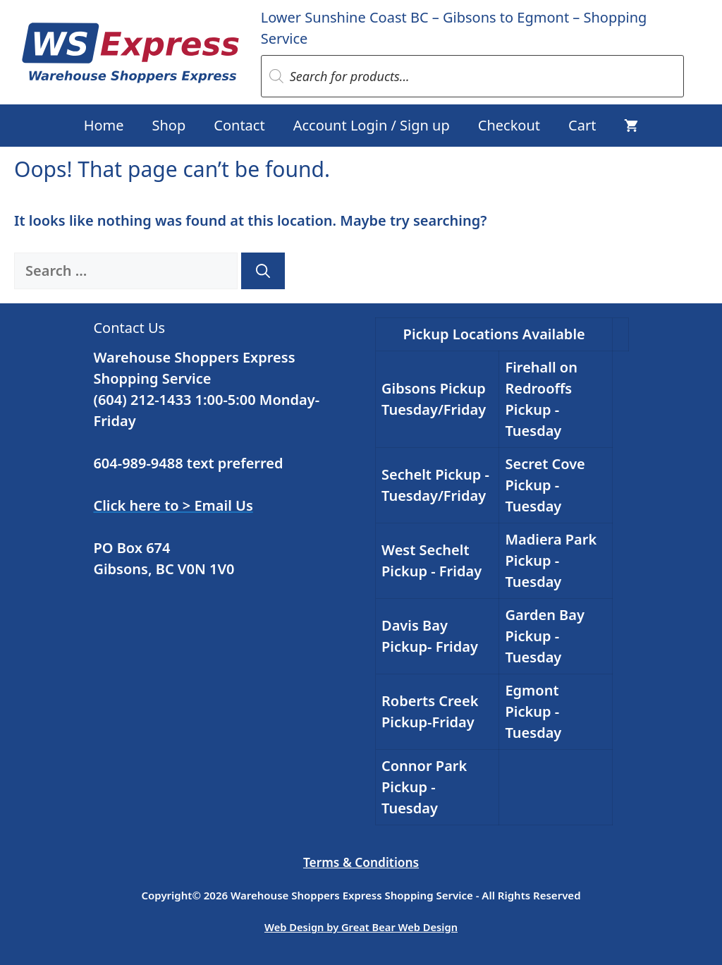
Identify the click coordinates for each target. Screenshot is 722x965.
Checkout (509, 125)
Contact (239, 125)
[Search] (263, 271)
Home (104, 125)
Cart (582, 125)
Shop (169, 125)
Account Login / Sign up (371, 125)
